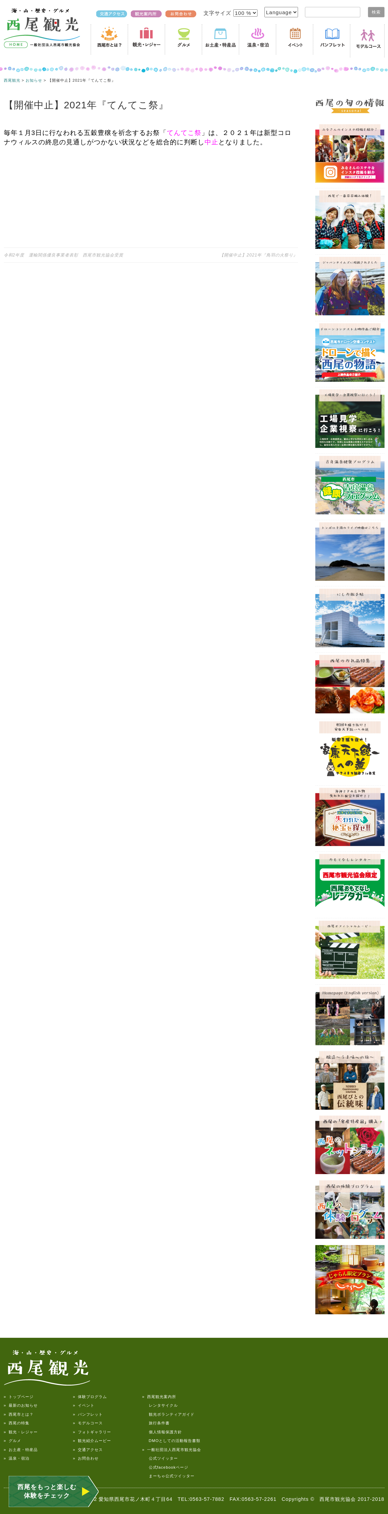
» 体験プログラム (90, 1397)
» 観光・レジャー (21, 1432)
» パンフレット (88, 1414)
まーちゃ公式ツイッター (168, 1476)
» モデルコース (88, 1423)
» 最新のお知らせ (21, 1405)
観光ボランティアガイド (168, 1414)
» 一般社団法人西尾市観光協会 (171, 1450)
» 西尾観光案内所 (159, 1397)
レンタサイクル (160, 1405)
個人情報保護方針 (162, 1432)
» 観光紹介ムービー (92, 1441)
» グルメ (12, 1441)
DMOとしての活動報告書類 (171, 1441)
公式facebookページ (165, 1467)
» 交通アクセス (88, 1450)
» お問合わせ (86, 1458)
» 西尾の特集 (16, 1423)
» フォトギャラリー (92, 1432)
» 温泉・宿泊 (16, 1458)
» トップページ (19, 1397)
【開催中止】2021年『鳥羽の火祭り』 (258, 255)
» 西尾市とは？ (19, 1414)
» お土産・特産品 (21, 1450)
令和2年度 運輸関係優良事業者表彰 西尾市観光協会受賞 (64, 255)
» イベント (83, 1405)
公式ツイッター (160, 1458)
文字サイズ (218, 13)
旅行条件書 (156, 1423)
